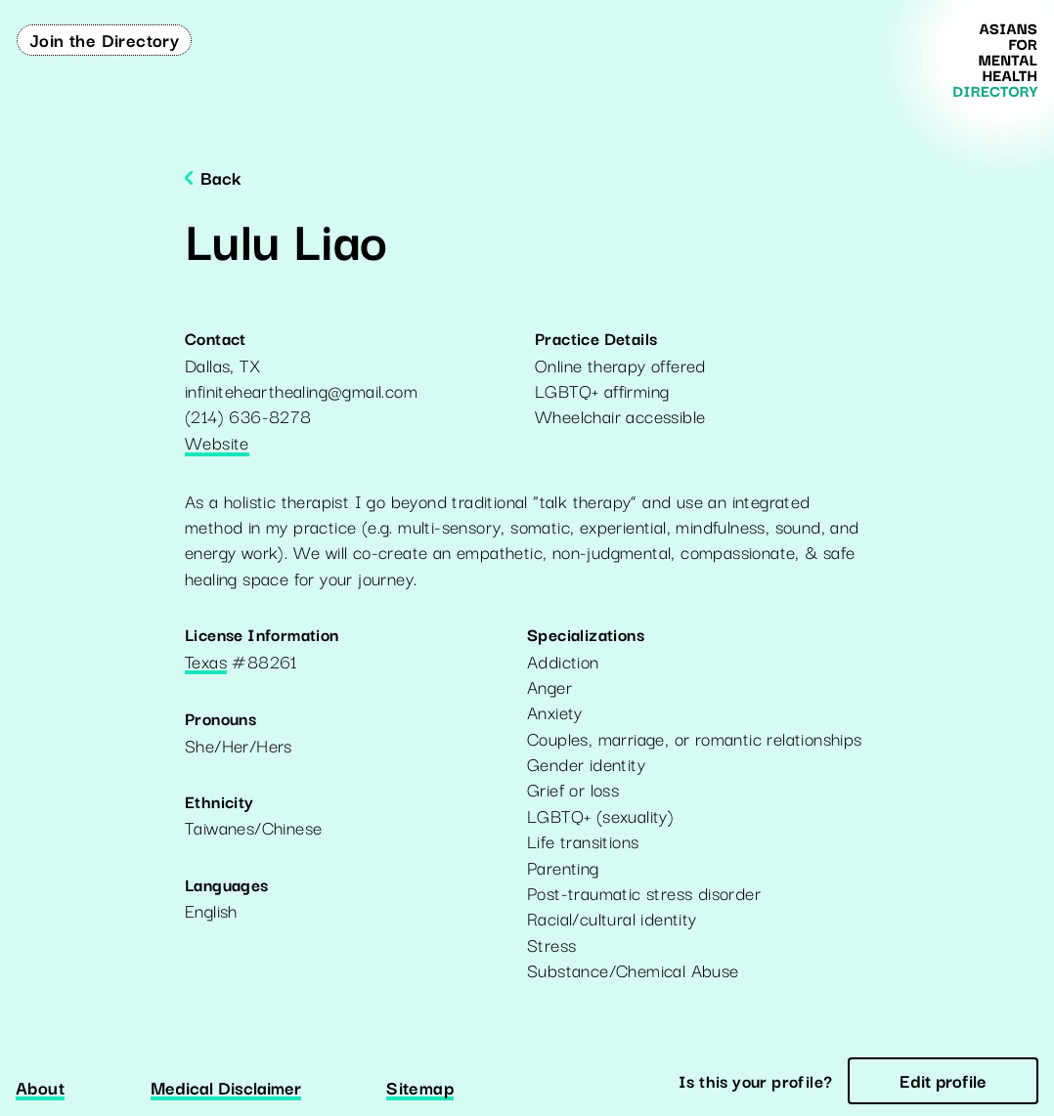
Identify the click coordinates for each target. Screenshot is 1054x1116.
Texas (206, 662)
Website (217, 443)
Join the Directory (104, 39)
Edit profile (943, 1080)
